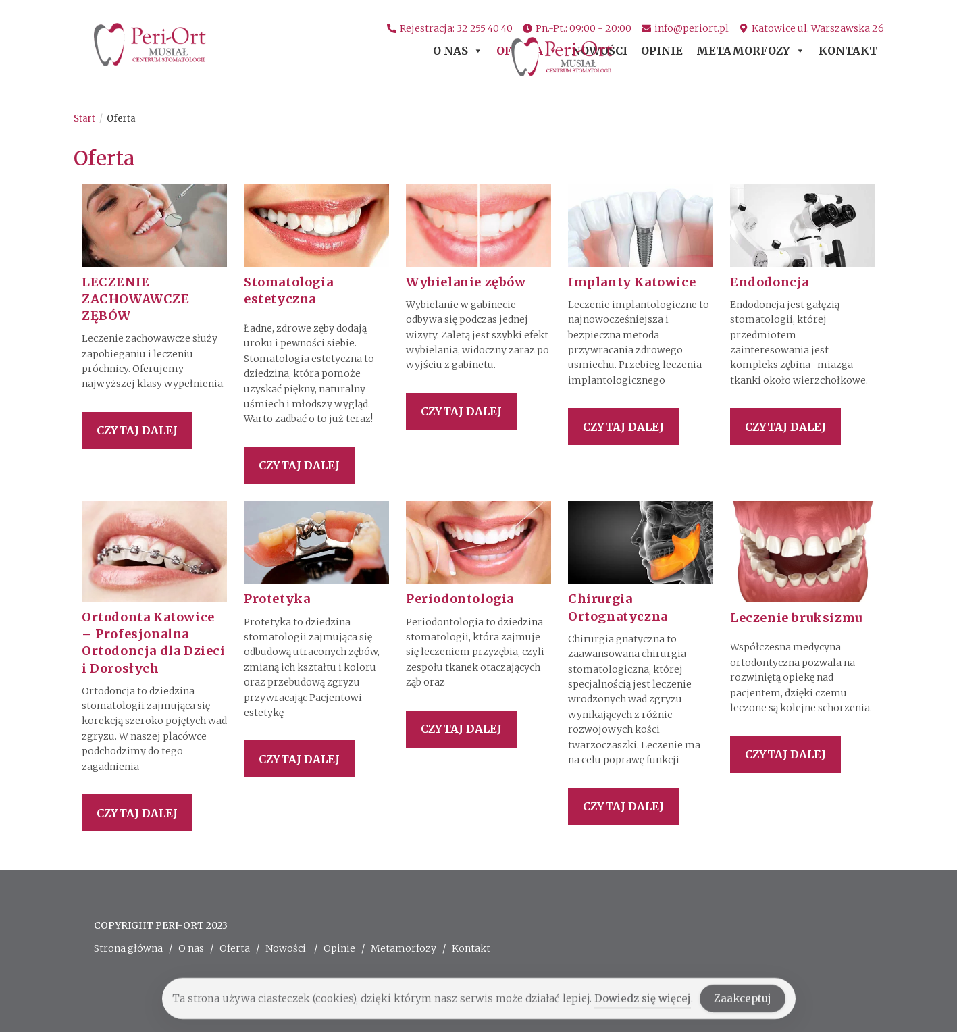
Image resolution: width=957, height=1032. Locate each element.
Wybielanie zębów (466, 282)
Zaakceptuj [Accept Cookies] (742, 1006)
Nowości (599, 54)
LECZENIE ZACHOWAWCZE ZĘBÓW (136, 299)
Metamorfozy (750, 54)
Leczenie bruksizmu (796, 617)
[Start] (84, 118)
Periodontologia (460, 599)
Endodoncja (769, 282)
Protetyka (277, 599)
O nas (458, 54)
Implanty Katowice (632, 282)
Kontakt (848, 54)
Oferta (527, 54)
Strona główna (128, 948)
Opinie (662, 54)
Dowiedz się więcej (642, 1006)
